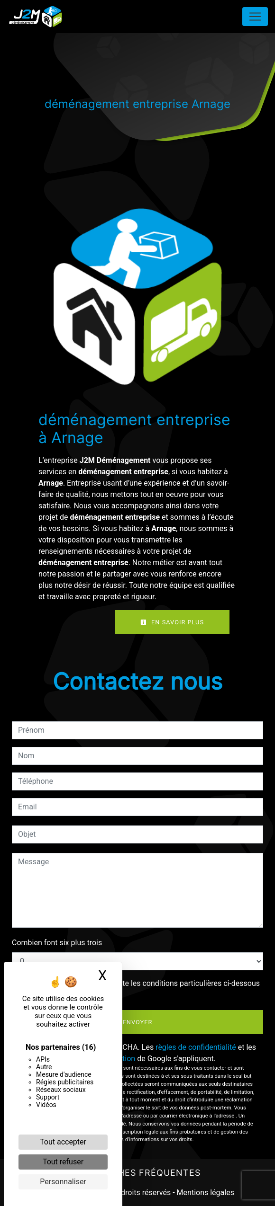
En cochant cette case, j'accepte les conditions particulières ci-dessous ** (140, 989)
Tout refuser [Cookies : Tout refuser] (63, 1161)
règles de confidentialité (196, 1047)
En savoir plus (172, 622)
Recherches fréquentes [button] (137, 1173)
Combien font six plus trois (57, 942)
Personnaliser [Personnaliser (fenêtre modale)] (63, 1181)
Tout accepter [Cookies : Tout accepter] (63, 1141)
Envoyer (138, 1022)
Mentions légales (204, 1192)
